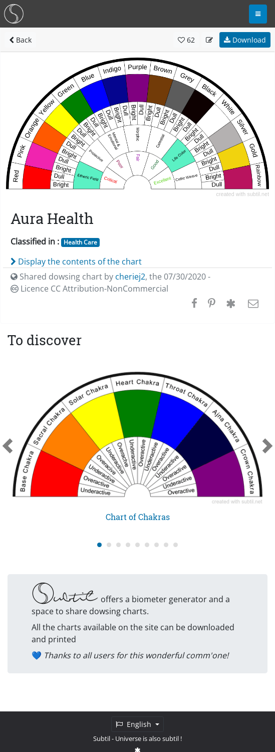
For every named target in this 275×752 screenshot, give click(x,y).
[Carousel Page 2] (109, 545)
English (134, 724)
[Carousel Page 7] (156, 545)
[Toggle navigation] (258, 14)
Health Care (80, 242)
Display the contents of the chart (76, 261)
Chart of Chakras (138, 517)
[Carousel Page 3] (118, 545)
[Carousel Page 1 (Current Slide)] (99, 545)
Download (245, 40)
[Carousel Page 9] (175, 545)
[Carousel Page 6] (147, 545)
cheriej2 (130, 276)
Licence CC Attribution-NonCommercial (89, 288)
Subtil (101, 738)
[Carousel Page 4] (128, 545)
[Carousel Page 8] (166, 545)
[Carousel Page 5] (137, 545)
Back (20, 40)
